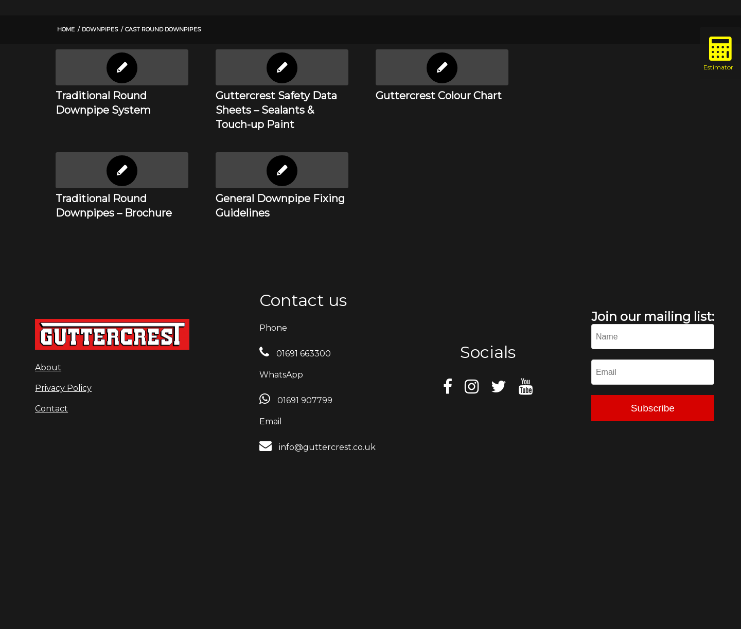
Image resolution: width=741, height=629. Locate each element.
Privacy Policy (63, 388)
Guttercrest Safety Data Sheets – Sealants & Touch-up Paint (276, 110)
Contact (51, 409)
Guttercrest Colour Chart (439, 95)
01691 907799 (303, 400)
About (48, 367)
